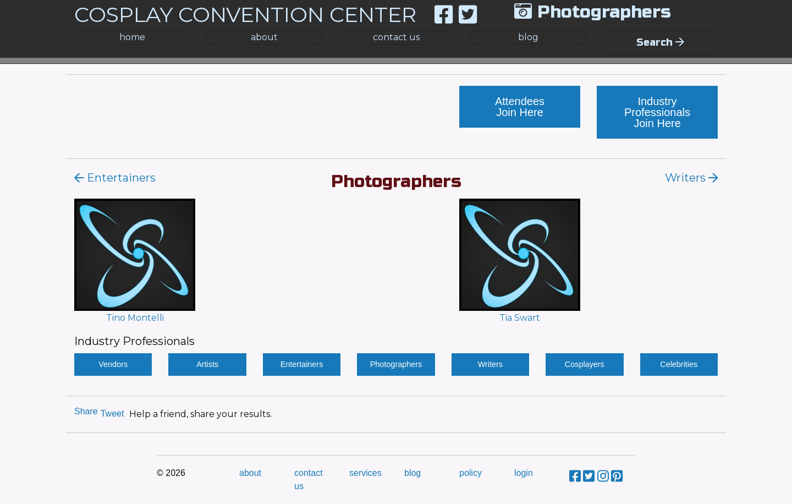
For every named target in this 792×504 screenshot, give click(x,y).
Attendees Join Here (519, 106)
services (365, 473)
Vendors (113, 364)
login (523, 473)
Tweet (112, 413)
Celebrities (678, 364)
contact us (396, 37)
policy (470, 473)
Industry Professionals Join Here (657, 112)
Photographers (396, 364)
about (264, 37)
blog (528, 37)
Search (660, 42)
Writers (490, 364)
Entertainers (301, 364)
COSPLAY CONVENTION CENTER (245, 15)
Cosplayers (584, 364)
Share (86, 411)
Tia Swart (519, 318)
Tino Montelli (135, 318)
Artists (207, 364)
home (132, 37)
